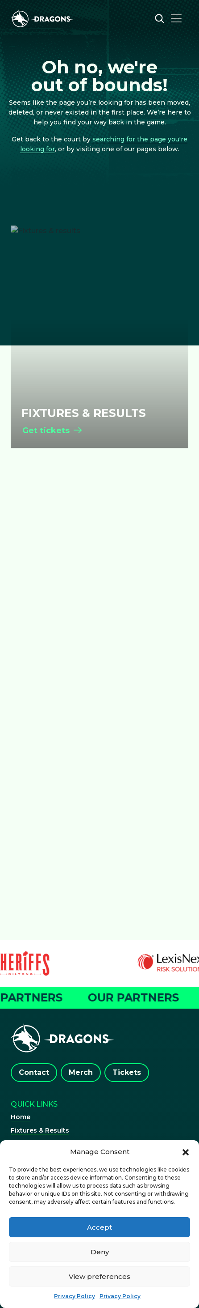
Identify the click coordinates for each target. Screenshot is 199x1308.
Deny (100, 1252)
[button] (185, 1151)
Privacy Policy (74, 1296)
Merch (81, 1072)
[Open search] (159, 18)
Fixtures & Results (40, 1130)
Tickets (126, 1072)
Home (20, 1117)
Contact (34, 1072)
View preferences (99, 1276)
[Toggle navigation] (176, 18)
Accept (99, 1227)
